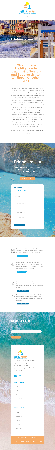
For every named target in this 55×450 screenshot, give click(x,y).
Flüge (17, 412)
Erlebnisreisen (20, 399)
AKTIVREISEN (21, 271)
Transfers (18, 420)
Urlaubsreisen (19, 395)
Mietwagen (19, 416)
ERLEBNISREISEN (23, 303)
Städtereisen (19, 387)
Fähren (18, 424)
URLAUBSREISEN (22, 290)
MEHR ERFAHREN (19, 225)
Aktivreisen (19, 391)
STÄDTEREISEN (22, 256)
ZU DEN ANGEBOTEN (27, 178)
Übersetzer (19, 428)
